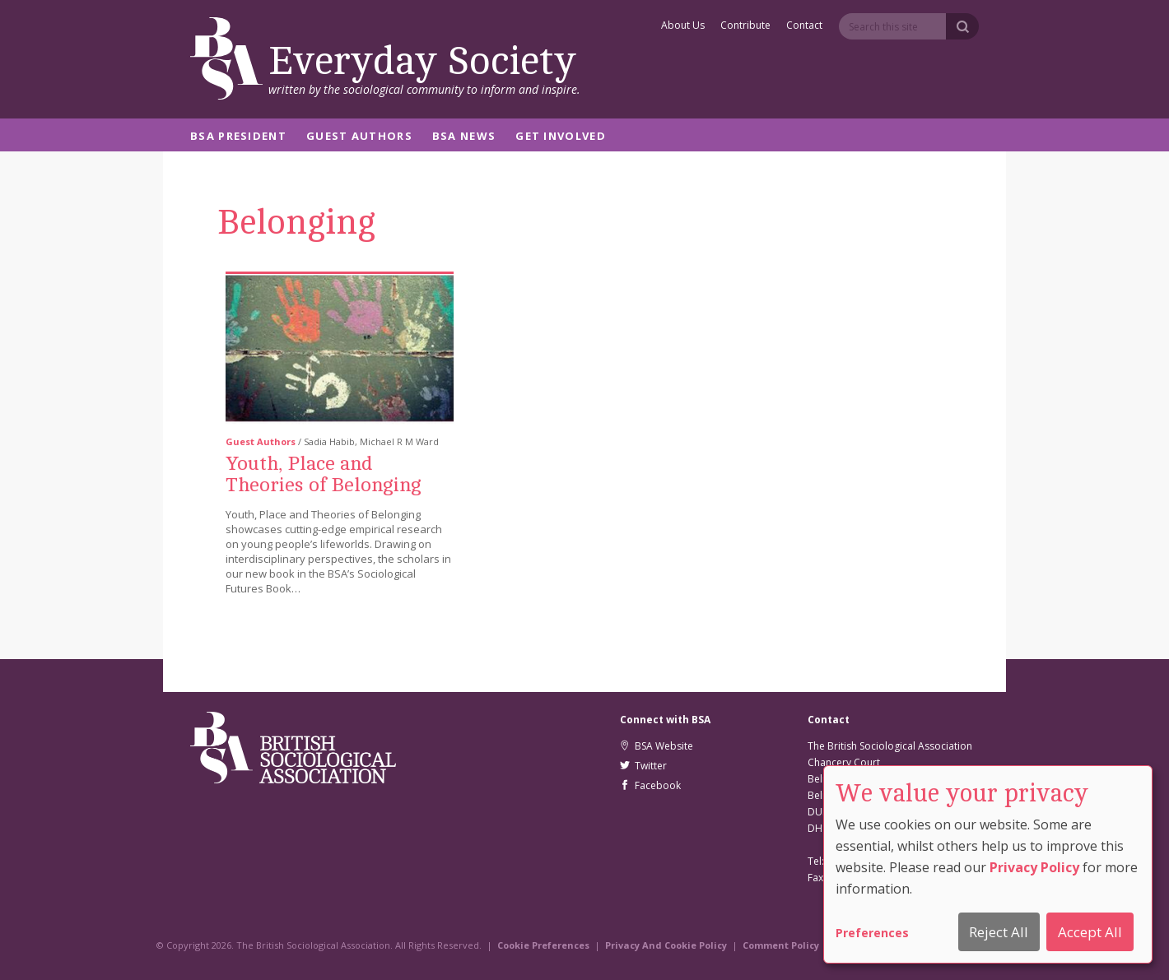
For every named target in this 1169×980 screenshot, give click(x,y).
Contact (804, 26)
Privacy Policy (1034, 867)
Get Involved (560, 137)
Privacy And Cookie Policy (666, 945)
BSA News (464, 137)
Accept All (1090, 931)
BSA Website (656, 746)
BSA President (238, 137)
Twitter (643, 766)
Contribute (745, 26)
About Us (683, 26)
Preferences (872, 933)
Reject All (998, 931)
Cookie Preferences (543, 945)
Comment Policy (781, 945)
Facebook (650, 785)
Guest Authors (359, 137)
